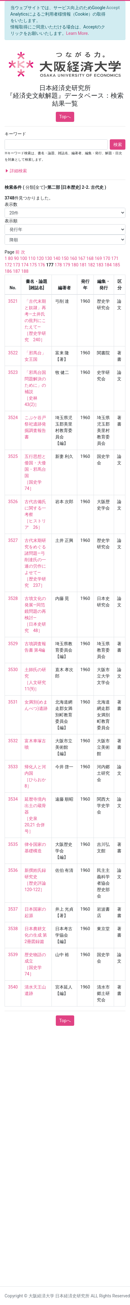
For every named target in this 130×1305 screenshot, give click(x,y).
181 (83, 264)
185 (116, 264)
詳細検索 (16, 171)
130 (48, 258)
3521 (13, 301)
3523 (13, 372)
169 (98, 258)
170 (106, 258)
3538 (13, 928)
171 (115, 258)
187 (16, 271)
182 (91, 264)
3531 (13, 702)
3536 (13, 870)
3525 (13, 456)
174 (25, 264)
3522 (13, 352)
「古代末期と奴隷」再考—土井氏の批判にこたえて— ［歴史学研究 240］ (35, 320)
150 (65, 258)
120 (40, 258)
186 (8, 271)
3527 (13, 540)
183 (100, 264)
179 (66, 264)
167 (81, 258)
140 (56, 258)
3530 (13, 669)
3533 (13, 766)
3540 (13, 987)
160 (73, 258)
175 (33, 264)
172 (8, 264)
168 (90, 258)
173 (16, 264)
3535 (13, 844)
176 (41, 264)
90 (16, 258)
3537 (13, 909)
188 (25, 271)
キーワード (15, 133)
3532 (13, 740)
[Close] (113, 7)
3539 (13, 954)
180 (74, 264)
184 (108, 264)
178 (58, 264)
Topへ (65, 116)
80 (10, 258)
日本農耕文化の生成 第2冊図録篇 (36, 935)
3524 (13, 417)
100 (23, 258)
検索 (117, 144)
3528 (13, 598)
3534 (13, 799)
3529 (13, 643)
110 (32, 258)
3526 (13, 501)
